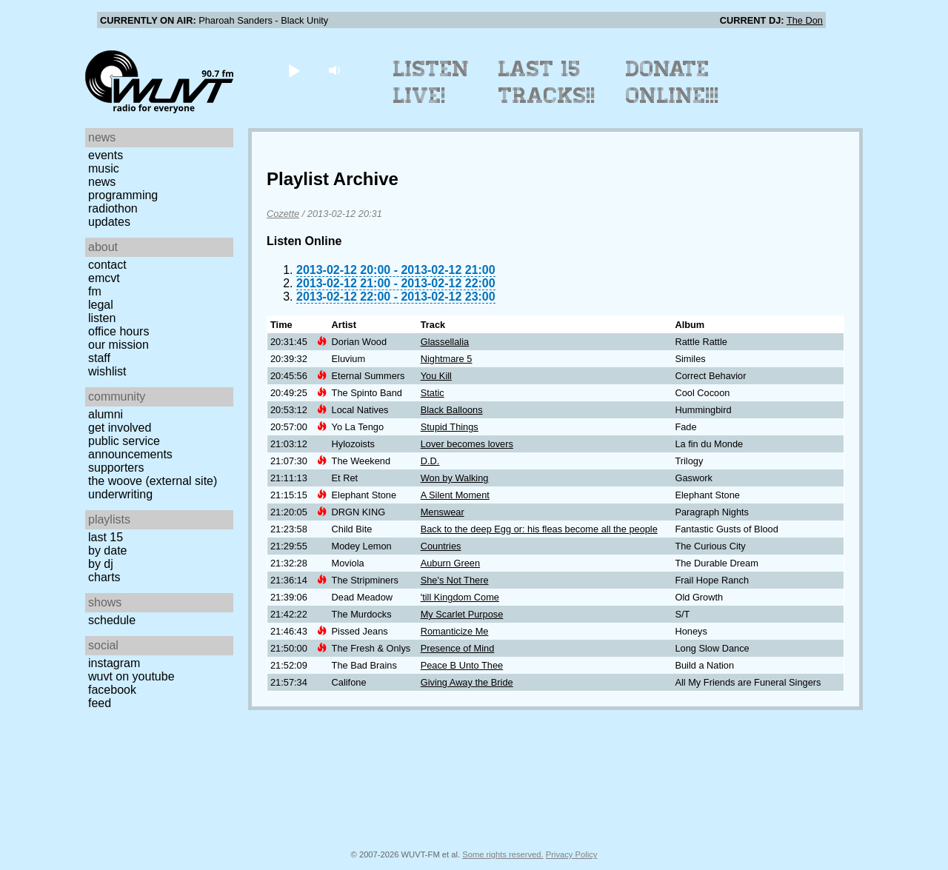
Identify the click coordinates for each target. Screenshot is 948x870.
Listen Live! (431, 82)
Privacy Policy (572, 854)
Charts (104, 577)
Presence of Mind (458, 648)
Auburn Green (450, 563)
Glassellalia (445, 341)
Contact (107, 264)
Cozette (283, 213)
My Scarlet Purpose (462, 614)
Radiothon (113, 208)
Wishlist (107, 371)
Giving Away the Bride (467, 682)
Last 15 (105, 537)
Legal (100, 304)
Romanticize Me (455, 631)
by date (107, 550)
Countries (441, 546)
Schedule (112, 620)
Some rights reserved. (502, 854)
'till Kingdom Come (460, 597)
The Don (805, 20)
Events (105, 155)
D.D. (430, 460)
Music (103, 168)
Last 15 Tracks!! (546, 82)
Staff (99, 358)
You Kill (436, 375)
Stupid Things (449, 426)
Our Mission (118, 344)
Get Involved (119, 427)
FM (94, 291)
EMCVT (104, 278)
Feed (99, 703)
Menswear (442, 512)
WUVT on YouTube (131, 676)
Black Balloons (452, 409)
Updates (109, 221)
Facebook (112, 689)
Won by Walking (455, 477)
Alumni (105, 414)
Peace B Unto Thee (462, 665)
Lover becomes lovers (467, 443)
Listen (102, 318)
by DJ (100, 564)
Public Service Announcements (130, 448)
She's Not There (455, 580)
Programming (123, 195)
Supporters (116, 467)
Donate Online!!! (672, 82)
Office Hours (118, 331)
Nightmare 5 (447, 358)
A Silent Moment (455, 495)
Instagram (114, 663)
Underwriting (120, 494)
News (102, 181)
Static (432, 392)
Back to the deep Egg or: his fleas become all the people (539, 529)
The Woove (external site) (152, 481)
